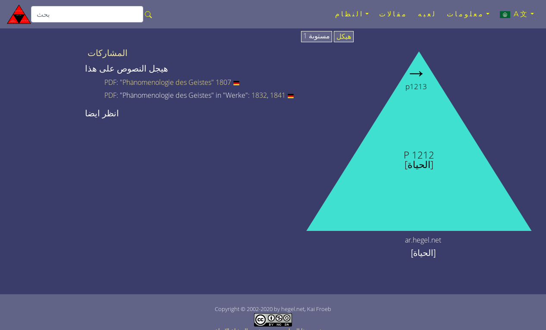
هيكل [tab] (343, 36)
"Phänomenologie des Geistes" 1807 (175, 82)
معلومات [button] (465, 14)
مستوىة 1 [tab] (316, 36)
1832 (259, 95)
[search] (87, 14)
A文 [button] (514, 14)
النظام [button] (349, 14)
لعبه (427, 14)
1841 (278, 95)
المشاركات (108, 53)
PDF (110, 82)
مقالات (393, 14)
